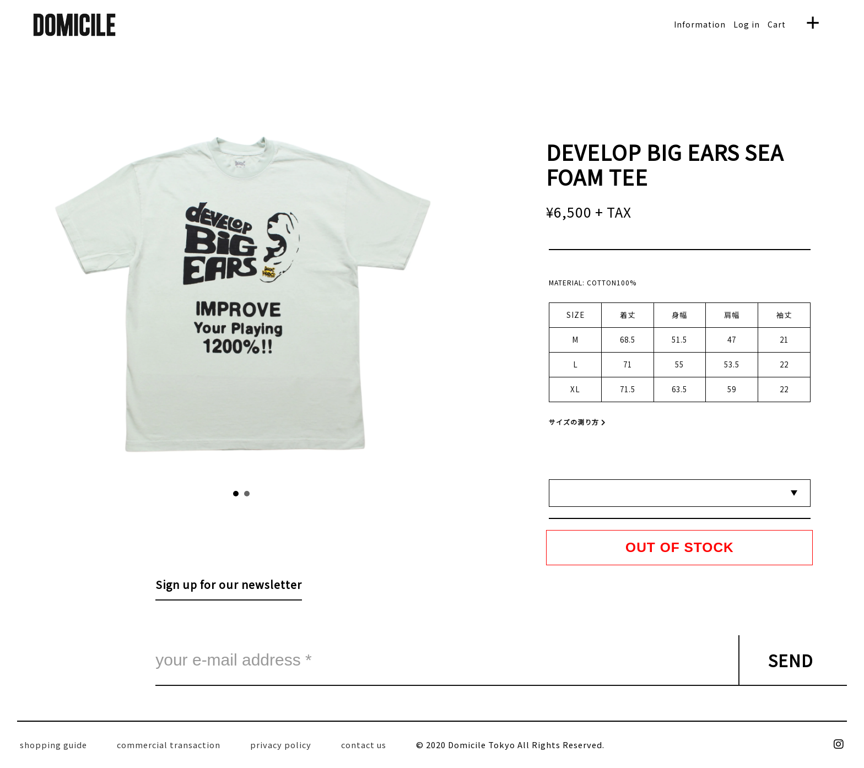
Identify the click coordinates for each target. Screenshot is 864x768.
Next (331, 289)
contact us (363, 744)
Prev (152, 289)
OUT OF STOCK (679, 547)
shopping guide (53, 744)
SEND (790, 660)
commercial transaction (168, 744)
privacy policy (280, 744)
